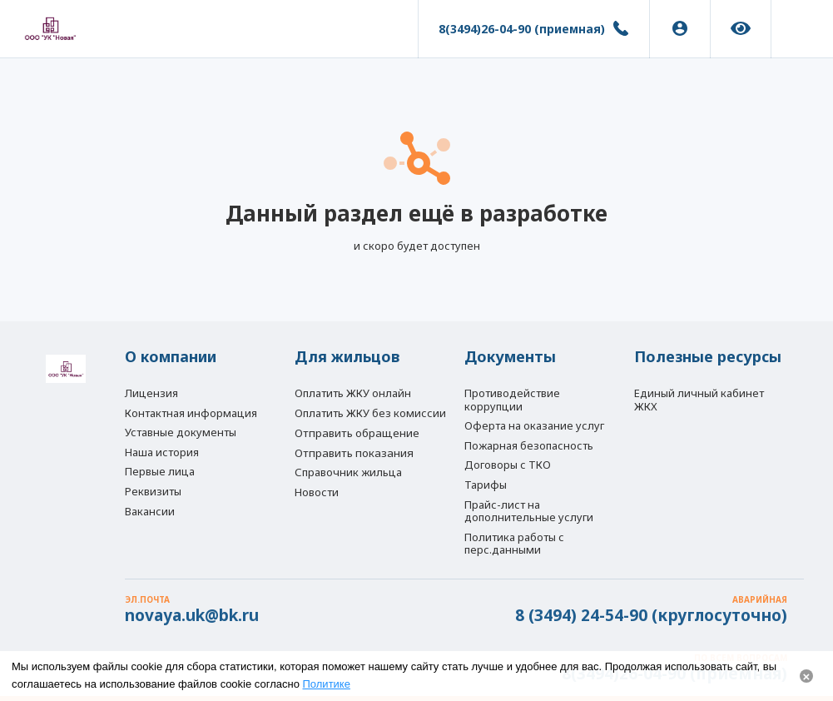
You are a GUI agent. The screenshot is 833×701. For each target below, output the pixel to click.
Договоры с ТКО (507, 464)
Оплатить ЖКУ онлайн (353, 392)
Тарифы (485, 484)
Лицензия (151, 392)
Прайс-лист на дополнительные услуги (528, 511)
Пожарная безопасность (528, 445)
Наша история (162, 452)
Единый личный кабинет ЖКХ (699, 399)
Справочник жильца (348, 472)
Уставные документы (180, 432)
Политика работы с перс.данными (514, 543)
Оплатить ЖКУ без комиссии (370, 412)
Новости (317, 492)
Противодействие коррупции (512, 399)
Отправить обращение (357, 432)
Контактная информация (191, 412)
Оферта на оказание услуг (534, 425)
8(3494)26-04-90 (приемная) (522, 29)
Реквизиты (153, 491)
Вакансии (150, 511)
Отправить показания (354, 452)
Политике (326, 684)
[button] (802, 29)
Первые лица (160, 471)
